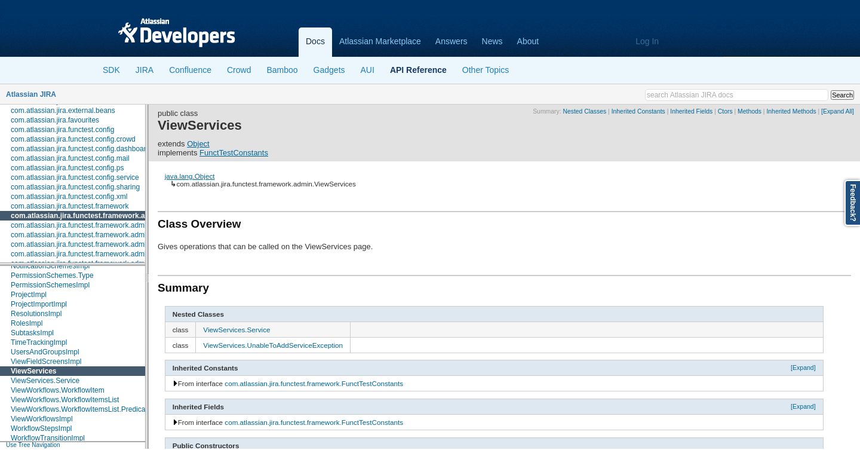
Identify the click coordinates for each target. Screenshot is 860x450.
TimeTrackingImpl (39, 342)
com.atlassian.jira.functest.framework (69, 206)
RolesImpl (26, 323)
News (492, 41)
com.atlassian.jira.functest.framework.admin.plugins (93, 225)
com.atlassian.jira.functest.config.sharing (75, 187)
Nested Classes (584, 111)
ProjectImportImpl (39, 304)
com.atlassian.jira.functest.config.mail (70, 158)
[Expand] (803, 367)
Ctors (725, 111)
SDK (111, 70)
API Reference (418, 70)
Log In (647, 41)
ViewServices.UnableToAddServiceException (273, 345)
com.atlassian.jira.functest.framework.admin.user (88, 244)
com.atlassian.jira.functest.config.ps (67, 168)
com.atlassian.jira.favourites (55, 120)
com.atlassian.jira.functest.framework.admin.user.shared (100, 254)
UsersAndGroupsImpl (45, 352)
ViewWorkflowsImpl (42, 419)
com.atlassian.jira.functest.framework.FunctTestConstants (314, 383)
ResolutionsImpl (36, 314)
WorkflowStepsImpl (41, 428)
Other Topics (485, 70)
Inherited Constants (638, 111)
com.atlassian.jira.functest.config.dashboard (80, 149)
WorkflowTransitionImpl (48, 438)
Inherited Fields (691, 111)
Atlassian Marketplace (380, 41)
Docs (315, 41)
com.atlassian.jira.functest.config (62, 129)
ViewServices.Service (45, 380)
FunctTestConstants (233, 152)
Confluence (190, 70)
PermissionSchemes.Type (52, 275)
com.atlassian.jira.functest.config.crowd (73, 139)
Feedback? (853, 203)
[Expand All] (837, 111)
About (528, 41)
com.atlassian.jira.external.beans (63, 110)
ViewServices (34, 371)
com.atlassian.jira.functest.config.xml (69, 196)
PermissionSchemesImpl (50, 285)
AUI (367, 70)
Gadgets (329, 70)
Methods (749, 111)
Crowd (239, 70)
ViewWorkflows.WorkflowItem (58, 390)
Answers (451, 41)
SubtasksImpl (32, 333)
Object (198, 143)
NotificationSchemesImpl (50, 266)
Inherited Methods (791, 111)
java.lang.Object (190, 176)
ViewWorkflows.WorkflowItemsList (65, 400)
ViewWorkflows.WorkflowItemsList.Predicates (83, 409)
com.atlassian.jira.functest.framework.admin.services (95, 235)
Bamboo (281, 70)
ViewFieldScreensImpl (46, 361)
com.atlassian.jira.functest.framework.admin (86, 216)
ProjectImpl (29, 294)
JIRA (144, 70)
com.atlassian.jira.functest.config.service (75, 177)
